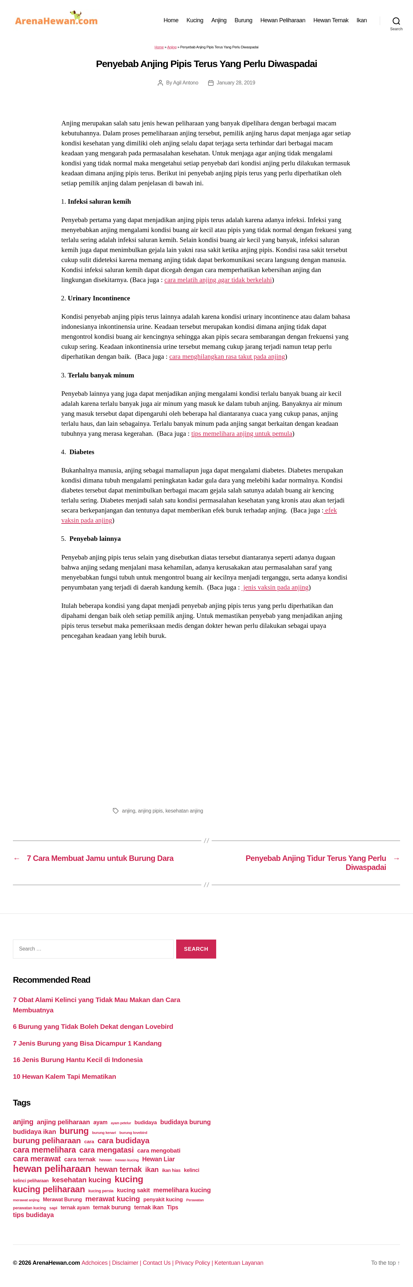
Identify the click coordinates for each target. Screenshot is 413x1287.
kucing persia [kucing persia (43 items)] (101, 1191)
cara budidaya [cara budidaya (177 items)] (123, 1140)
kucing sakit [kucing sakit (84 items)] (133, 1190)
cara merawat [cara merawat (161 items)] (37, 1159)
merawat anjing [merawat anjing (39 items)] (26, 1200)
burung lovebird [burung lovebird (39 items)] (133, 1132)
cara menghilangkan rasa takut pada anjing (227, 356)
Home (171, 20)
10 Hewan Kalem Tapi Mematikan (64, 1076)
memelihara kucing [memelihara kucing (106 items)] (182, 1190)
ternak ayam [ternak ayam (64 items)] (75, 1207)
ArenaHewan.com (56, 1263)
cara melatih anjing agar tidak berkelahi (218, 280)
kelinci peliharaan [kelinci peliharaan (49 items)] (31, 1180)
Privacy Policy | (195, 1263)
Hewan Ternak (330, 20)
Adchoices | (97, 1263)
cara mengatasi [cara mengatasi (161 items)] (106, 1150)
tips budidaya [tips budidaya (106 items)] (33, 1214)
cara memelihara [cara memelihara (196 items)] (44, 1149)
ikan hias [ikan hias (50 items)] (171, 1170)
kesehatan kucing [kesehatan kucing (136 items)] (81, 1180)
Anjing (219, 20)
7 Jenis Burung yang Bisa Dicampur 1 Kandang (87, 1043)
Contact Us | (159, 1263)
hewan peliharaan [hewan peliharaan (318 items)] (52, 1168)
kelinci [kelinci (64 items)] (191, 1170)
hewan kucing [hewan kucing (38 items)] (127, 1160)
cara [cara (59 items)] (89, 1141)
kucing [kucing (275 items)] (129, 1179)
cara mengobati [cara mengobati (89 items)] (158, 1150)
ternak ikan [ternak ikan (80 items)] (148, 1207)
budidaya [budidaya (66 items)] (146, 1122)
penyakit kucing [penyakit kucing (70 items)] (163, 1199)
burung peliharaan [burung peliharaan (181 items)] (47, 1140)
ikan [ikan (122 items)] (152, 1170)
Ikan (362, 20)
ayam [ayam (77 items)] (100, 1122)
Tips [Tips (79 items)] (172, 1207)
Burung (243, 20)
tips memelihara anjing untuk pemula (241, 433)
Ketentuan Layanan (239, 1263)
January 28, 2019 (236, 82)
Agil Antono (185, 82)
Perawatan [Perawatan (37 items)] (195, 1200)
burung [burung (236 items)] (74, 1131)
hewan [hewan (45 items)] (105, 1159)
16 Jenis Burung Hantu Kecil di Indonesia (78, 1059)
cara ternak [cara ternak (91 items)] (80, 1159)
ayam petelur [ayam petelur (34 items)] (121, 1123)
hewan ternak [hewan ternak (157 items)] (118, 1169)
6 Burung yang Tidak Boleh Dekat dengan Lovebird (93, 1026)
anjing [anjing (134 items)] (23, 1122)
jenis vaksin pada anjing (275, 587)
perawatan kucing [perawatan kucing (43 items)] (29, 1208)
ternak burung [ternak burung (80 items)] (112, 1207)
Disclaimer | (127, 1263)
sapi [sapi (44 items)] (53, 1207)
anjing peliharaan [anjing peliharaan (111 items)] (63, 1122)
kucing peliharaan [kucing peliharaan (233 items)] (49, 1189)
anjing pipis (150, 811)
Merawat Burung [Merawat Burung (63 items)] (62, 1199)
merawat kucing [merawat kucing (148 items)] (112, 1198)
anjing (128, 811)
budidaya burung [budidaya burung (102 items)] (185, 1122)
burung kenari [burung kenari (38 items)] (104, 1132)
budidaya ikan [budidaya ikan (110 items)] (34, 1131)
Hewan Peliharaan (282, 20)
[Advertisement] (206, 721)
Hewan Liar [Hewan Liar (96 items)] (158, 1159)
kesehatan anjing (184, 811)
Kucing (194, 20)
